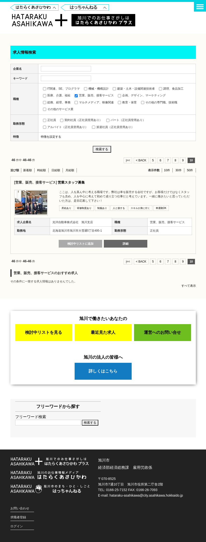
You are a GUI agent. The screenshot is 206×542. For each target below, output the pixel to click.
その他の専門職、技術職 (159, 102)
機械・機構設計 (96, 88)
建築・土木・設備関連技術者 (134, 88)
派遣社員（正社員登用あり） (113, 127)
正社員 (49, 120)
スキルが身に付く (140, 208)
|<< (128, 160)
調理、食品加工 (171, 88)
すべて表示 (188, 285)
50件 (190, 170)
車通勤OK (161, 208)
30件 (178, 170)
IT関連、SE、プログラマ (61, 88)
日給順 (55, 170)
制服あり (102, 208)
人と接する (119, 208)
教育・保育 (127, 102)
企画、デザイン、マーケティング (142, 95)
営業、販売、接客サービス (94, 95)
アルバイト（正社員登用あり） (65, 127)
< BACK (141, 160)
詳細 (125, 243)
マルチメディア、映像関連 (94, 102)
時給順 (41, 170)
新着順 (27, 170)
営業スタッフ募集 (71, 182)
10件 (167, 170)
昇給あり (66, 208)
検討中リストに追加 (80, 243)
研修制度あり (84, 208)
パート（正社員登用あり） (125, 120)
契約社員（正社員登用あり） (81, 120)
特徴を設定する (51, 136)
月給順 (69, 170)
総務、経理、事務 (57, 102)
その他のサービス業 (58, 109)
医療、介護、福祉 (57, 95)
